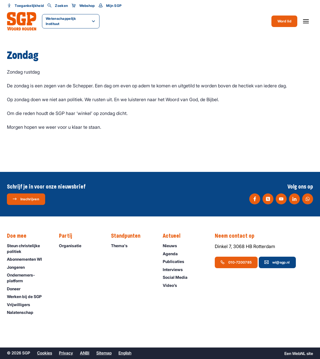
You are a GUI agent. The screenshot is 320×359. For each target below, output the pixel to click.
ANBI (84, 352)
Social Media (178, 277)
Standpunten (128, 236)
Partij (68, 236)
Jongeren (18, 267)
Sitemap (104, 352)
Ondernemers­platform (28, 277)
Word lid (284, 21)
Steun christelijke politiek (28, 248)
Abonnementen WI (27, 259)
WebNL (299, 353)
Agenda (173, 253)
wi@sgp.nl (277, 262)
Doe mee (19, 236)
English (124, 352)
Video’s (172, 285)
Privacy (66, 352)
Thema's (122, 245)
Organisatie (73, 245)
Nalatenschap (23, 312)
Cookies (44, 352)
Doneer (16, 288)
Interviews (175, 269)
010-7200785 (236, 262)
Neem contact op (237, 236)
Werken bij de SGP (27, 296)
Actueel (174, 236)
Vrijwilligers (21, 304)
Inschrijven (25, 199)
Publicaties (176, 261)
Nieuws (172, 245)
